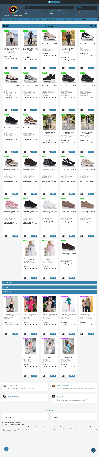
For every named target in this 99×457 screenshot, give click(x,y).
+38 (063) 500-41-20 (37, 10)
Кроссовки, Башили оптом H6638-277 (87, 86)
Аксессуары (66, 19)
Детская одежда (31, 19)
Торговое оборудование (81, 19)
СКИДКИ (6, 287)
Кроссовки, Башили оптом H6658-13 (68, 212)
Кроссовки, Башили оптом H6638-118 (30, 128)
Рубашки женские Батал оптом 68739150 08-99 (50, 258)
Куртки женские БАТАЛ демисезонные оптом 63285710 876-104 (68, 49)
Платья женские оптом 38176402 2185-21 (49, 314)
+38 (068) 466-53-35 (61, 10)
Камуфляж (72, 19)
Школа (61, 19)
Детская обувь (55, 19)
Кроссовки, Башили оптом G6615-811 (11, 86)
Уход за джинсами (60, 396)
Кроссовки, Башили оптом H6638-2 (30, 212)
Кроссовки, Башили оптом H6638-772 (68, 86)
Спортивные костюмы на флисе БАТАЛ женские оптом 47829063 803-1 (30, 49)
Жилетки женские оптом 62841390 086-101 (87, 133)
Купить (15, 68)
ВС (94, 11)
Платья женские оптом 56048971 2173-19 (68, 314)
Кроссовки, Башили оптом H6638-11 (87, 170)
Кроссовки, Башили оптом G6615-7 (30, 86)
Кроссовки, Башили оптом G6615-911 (49, 44)
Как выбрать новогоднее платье (63, 385)
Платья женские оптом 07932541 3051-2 (49, 356)
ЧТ (87, 11)
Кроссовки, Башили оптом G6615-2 (49, 86)
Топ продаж (7, 282)
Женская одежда (16, 19)
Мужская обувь (40, 19)
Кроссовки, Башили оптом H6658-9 (87, 212)
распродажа (7, 292)
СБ (92, 11)
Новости (49, 381)
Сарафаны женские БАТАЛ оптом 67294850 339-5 (68, 356)
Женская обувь (48, 19)
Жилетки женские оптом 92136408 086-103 (49, 133)
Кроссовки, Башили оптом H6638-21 (68, 170)
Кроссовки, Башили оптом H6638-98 (11, 170)
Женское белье (24, 19)
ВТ (82, 11)
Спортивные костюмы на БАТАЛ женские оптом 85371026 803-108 (11, 49)
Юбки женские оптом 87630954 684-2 (12, 314)
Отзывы (49, 410)
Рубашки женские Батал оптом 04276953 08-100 (31, 258)
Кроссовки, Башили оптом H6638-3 (11, 212)
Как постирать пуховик (12, 385)
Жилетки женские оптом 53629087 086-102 (68, 133)
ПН (79, 11)
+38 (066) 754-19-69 (37, 13)
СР (84, 11)
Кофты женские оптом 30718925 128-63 (87, 314)
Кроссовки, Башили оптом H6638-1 (49, 212)
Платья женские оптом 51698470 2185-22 (30, 314)
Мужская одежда (7, 19)
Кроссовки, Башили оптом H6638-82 (30, 170)
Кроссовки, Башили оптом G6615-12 (87, 44)
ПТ (89, 11)
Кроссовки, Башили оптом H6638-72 (49, 170)
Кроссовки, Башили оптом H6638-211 (11, 128)
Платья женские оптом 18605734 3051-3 (30, 356)
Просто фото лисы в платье (13, 396)
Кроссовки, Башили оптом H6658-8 (68, 254)
